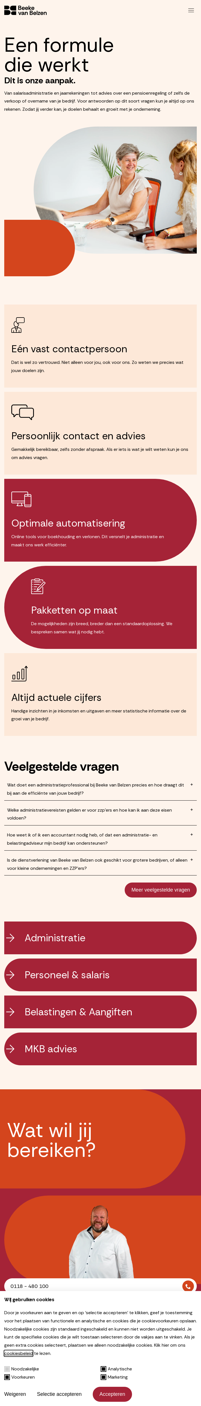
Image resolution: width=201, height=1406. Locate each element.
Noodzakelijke (21, 1369)
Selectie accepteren (59, 1394)
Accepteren (112, 1394)
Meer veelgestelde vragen (160, 890)
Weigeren (15, 1394)
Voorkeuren (19, 1377)
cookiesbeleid (18, 1353)
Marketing (114, 1377)
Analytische (116, 1369)
